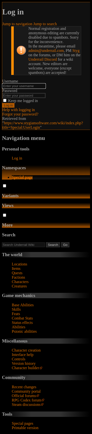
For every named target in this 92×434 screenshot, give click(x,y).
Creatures (19, 286)
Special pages (22, 423)
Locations (19, 264)
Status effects (22, 322)
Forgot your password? (20, 114)
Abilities (18, 327)
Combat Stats (22, 318)
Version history (24, 363)
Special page (22, 177)
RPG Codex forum (26, 400)
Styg (75, 50)
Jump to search (45, 24)
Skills (16, 309)
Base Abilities (23, 305)
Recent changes (24, 387)
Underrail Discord (42, 59)
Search (8, 234)
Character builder (25, 368)
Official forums (24, 396)
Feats (16, 314)
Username (10, 81)
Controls (18, 359)
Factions (18, 277)
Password (9, 91)
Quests (17, 273)
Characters (20, 282)
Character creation (26, 350)
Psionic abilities (24, 331)
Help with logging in (18, 110)
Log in (8, 105)
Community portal (26, 391)
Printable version (25, 428)
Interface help (22, 355)
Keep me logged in (23, 101)
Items (16, 268)
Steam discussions (26, 404)
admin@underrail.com (46, 50)
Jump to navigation (17, 24)
